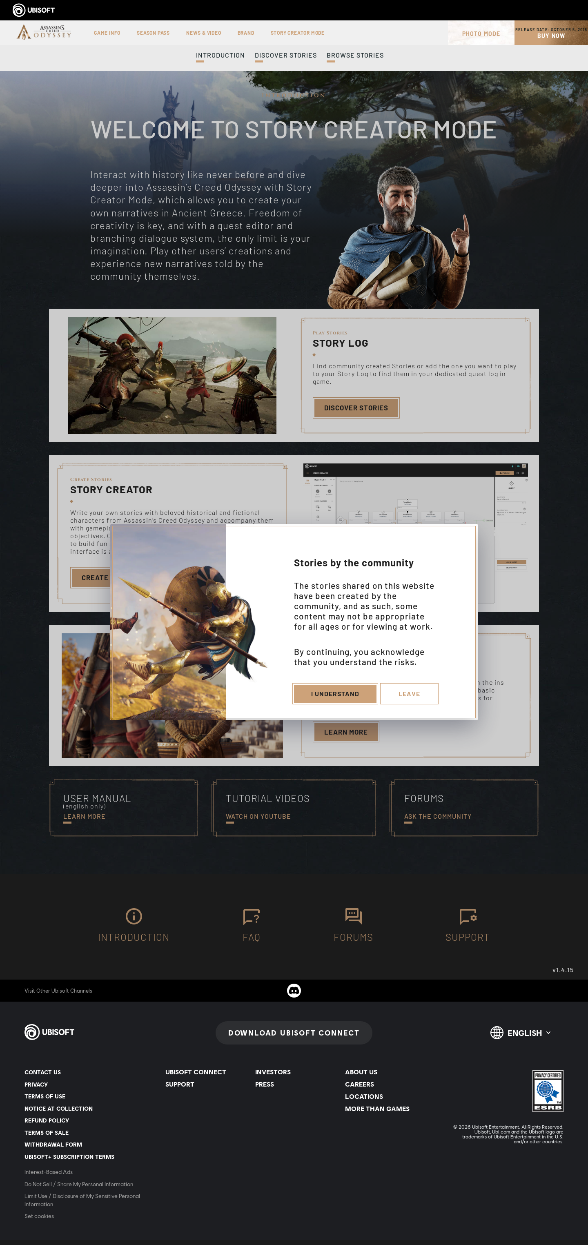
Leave (410, 694)
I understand (334, 694)
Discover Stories (286, 55)
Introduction (220, 55)
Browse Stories (355, 55)
